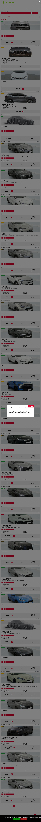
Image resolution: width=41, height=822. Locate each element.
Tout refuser (23, 819)
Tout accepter (16, 819)
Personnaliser (30, 819)
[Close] (39, 1)
